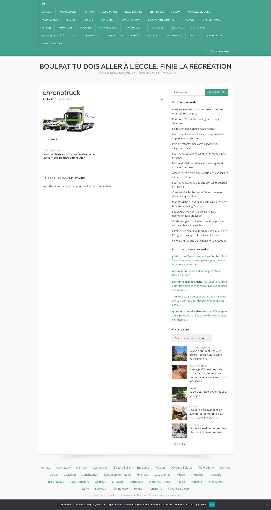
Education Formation (162, 19)
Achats (47, 12)
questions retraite (183, 311)
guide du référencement (187, 256)
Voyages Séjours (199, 12)
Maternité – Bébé (53, 35)
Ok (211, 504)
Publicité (92, 35)
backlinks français (184, 281)
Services (152, 35)
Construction (131, 19)
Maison (175, 12)
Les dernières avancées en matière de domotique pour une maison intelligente (206, 413)
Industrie (86, 27)
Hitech (46, 27)
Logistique (198, 27)
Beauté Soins (133, 12)
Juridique (158, 27)
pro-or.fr (177, 271)
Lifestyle (177, 27)
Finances (189, 19)
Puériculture (114, 35)
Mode (75, 35)
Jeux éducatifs (134, 27)
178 (181, 443)
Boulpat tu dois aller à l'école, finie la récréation (135, 66)
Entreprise (157, 12)
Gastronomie (211, 19)
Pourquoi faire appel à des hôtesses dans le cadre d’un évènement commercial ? (199, 286)
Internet (71, 19)
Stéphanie (48, 99)
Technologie (173, 35)
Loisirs (89, 19)
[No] (266, 504)
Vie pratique (50, 19)
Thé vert (177, 296)
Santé (135, 35)
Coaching (107, 19)
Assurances (110, 12)
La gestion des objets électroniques (193, 128)
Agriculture (68, 12)
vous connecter (66, 186)
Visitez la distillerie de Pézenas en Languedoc (199, 240)
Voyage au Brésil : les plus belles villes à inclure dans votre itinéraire (205, 354)
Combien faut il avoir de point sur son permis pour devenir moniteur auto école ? (199, 260)
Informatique (108, 27)
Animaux (89, 12)
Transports (215, 35)
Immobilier (65, 27)
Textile (194, 35)
